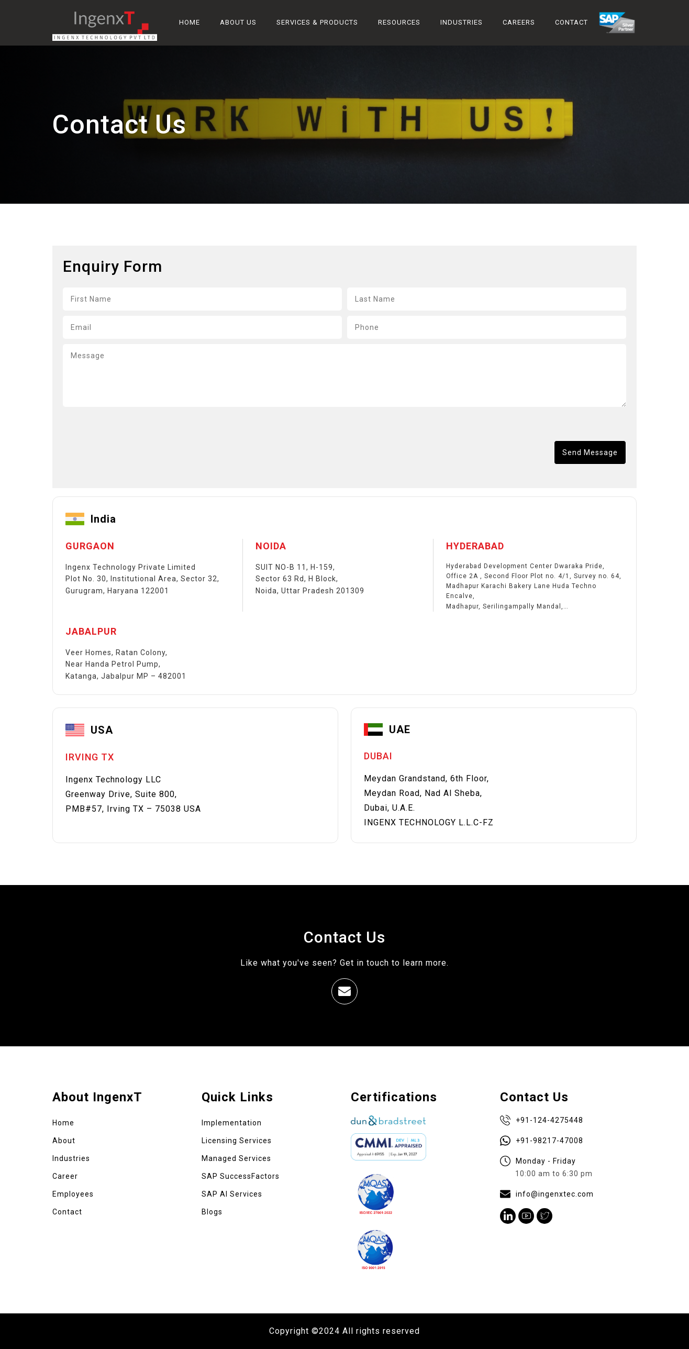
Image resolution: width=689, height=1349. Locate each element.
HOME (189, 22)
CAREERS (519, 22)
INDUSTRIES (461, 22)
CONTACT (571, 22)
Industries (71, 1158)
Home (63, 1123)
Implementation (232, 1123)
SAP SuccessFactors (241, 1176)
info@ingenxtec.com (547, 1194)
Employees (73, 1194)
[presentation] (142, 444)
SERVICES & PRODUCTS (317, 22)
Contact (67, 1212)
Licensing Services (237, 1140)
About (63, 1140)
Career (65, 1176)
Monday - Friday (546, 1168)
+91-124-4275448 (541, 1120)
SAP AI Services (232, 1194)
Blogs (212, 1212)
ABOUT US (238, 22)
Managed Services (236, 1158)
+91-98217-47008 (541, 1141)
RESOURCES (399, 22)
